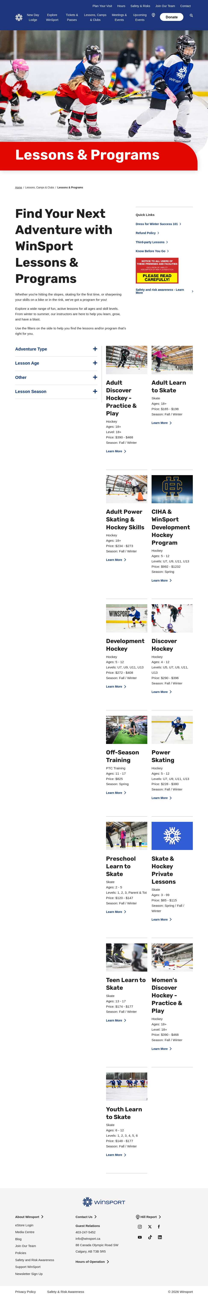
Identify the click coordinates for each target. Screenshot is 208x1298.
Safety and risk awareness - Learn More (160, 291)
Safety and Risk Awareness (34, 1260)
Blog (18, 1239)
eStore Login (24, 1225)
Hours (121, 6)
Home (18, 187)
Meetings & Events (119, 17)
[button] (153, 15)
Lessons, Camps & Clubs (95, 17)
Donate (172, 17)
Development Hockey (125, 645)
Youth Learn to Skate (124, 1113)
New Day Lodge (33, 17)
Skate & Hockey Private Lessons (164, 870)
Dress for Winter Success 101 (157, 224)
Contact (185, 6)
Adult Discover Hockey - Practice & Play (121, 398)
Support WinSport (27, 1267)
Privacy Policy (25, 1292)
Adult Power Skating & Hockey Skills (125, 520)
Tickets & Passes (72, 17)
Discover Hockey (164, 645)
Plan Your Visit (102, 6)
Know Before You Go (150, 251)
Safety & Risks (140, 6)
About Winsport (27, 1217)
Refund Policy (146, 232)
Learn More (114, 451)
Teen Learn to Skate (126, 984)
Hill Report (148, 1217)
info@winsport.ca (88, 1238)
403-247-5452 (86, 1232)
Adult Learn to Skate (169, 387)
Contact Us (84, 1217)
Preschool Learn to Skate (121, 866)
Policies (20, 1253)
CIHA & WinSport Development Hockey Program (171, 527)
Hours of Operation (90, 1261)
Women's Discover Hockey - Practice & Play (167, 996)
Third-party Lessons (150, 242)
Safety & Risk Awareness (65, 1292)
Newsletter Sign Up (29, 1274)
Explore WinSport (52, 17)
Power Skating (163, 757)
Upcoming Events (140, 17)
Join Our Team (165, 6)
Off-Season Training (122, 757)
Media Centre (24, 1232)
